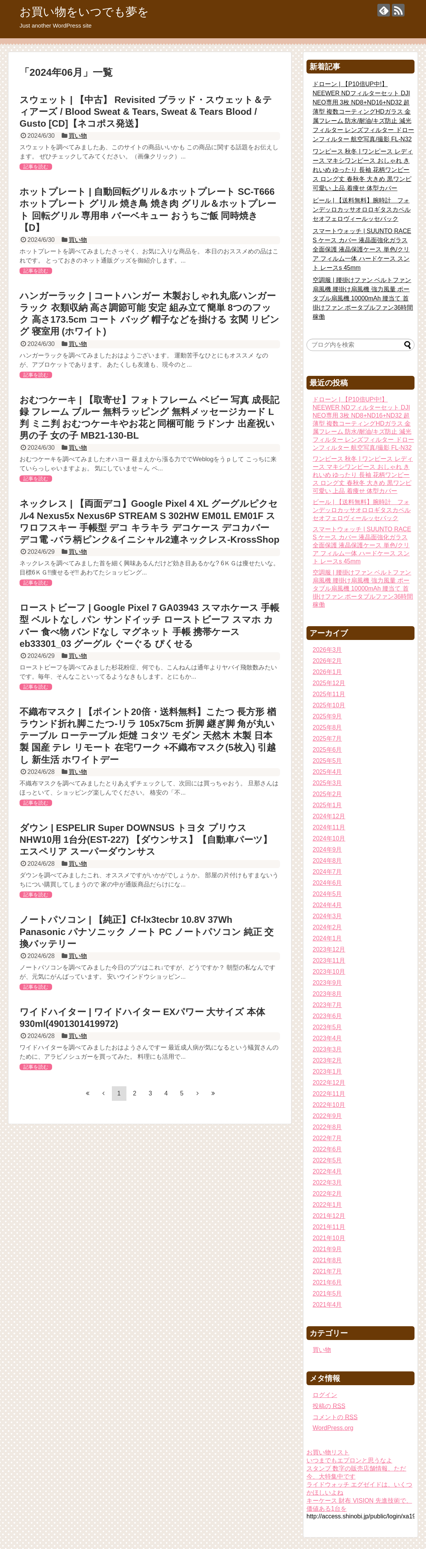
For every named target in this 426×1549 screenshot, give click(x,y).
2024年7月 (327, 871)
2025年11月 (329, 694)
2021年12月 (329, 1216)
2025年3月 (327, 783)
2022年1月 (327, 1204)
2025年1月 (327, 805)
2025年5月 (327, 760)
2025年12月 (329, 683)
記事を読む (35, 167)
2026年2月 (327, 661)
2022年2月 (327, 1193)
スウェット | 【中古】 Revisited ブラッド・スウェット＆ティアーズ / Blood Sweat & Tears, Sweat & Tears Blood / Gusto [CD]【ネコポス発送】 (146, 112)
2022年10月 (329, 1105)
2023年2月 (327, 1060)
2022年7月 (327, 1138)
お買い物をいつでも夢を (84, 11)
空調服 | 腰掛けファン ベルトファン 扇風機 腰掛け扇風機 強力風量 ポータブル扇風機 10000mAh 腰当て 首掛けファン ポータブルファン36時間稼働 (363, 298)
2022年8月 (327, 1127)
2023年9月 (327, 982)
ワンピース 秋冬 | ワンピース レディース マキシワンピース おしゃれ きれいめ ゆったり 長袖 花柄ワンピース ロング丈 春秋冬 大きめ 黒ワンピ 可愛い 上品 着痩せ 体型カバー (363, 169)
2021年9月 (327, 1249)
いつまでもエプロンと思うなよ (349, 1460)
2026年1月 (327, 672)
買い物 (78, 135)
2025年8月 (327, 727)
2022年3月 (327, 1182)
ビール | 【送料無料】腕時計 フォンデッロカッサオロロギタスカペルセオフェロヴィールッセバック (362, 209)
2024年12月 (329, 816)
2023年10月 (329, 971)
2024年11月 (329, 827)
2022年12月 (329, 1082)
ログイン (325, 1395)
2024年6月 (327, 883)
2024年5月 (327, 894)
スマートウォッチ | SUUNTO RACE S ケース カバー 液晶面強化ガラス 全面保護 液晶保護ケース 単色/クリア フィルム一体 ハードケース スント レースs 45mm (362, 249)
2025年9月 (327, 716)
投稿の (329, 1406)
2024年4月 (327, 905)
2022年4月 (327, 1171)
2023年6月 (327, 1016)
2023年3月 (327, 1049)
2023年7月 (327, 1005)
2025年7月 (327, 738)
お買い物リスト (327, 1452)
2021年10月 (329, 1238)
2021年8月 (327, 1260)
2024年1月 (327, 938)
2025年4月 (327, 772)
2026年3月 (327, 649)
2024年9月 (327, 849)
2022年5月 (327, 1160)
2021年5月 (327, 1293)
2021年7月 (327, 1271)
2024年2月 (327, 927)
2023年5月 (327, 1027)
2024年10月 (329, 838)
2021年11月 (329, 1227)
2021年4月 (327, 1304)
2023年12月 (329, 949)
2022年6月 (327, 1149)
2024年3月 (327, 916)
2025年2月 (327, 794)
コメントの (335, 1417)
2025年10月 (329, 705)
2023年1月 (327, 1071)
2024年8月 (327, 860)
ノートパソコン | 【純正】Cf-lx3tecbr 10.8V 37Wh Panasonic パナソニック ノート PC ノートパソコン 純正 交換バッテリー (147, 931)
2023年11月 (329, 960)
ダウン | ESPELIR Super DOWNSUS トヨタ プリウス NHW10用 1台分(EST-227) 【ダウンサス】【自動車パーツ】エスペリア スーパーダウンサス (146, 840)
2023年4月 (327, 1038)
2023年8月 (327, 994)
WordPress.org (333, 1428)
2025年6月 (327, 749)
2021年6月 (327, 1282)
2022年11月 (329, 1093)
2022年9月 (327, 1116)
